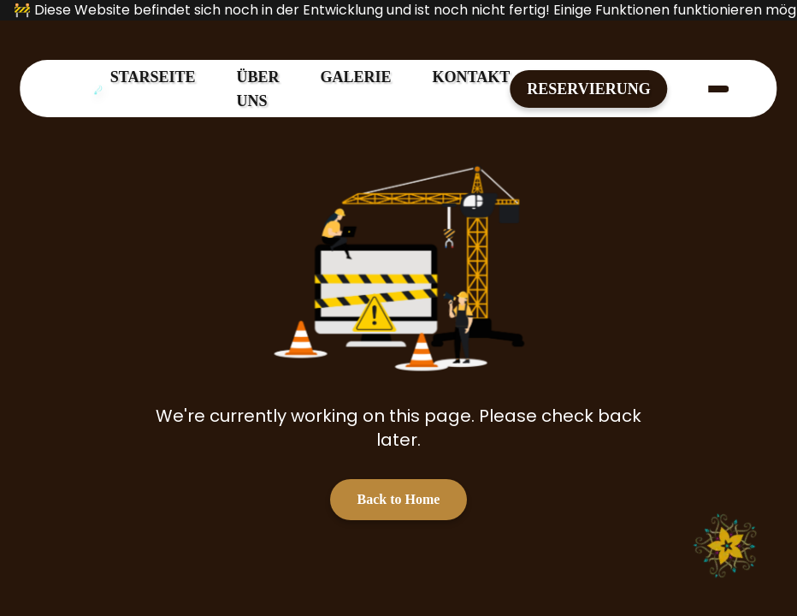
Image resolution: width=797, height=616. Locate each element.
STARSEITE (153, 77)
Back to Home (398, 499)
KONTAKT (472, 77)
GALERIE (356, 77)
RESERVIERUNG (588, 89)
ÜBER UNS (258, 89)
